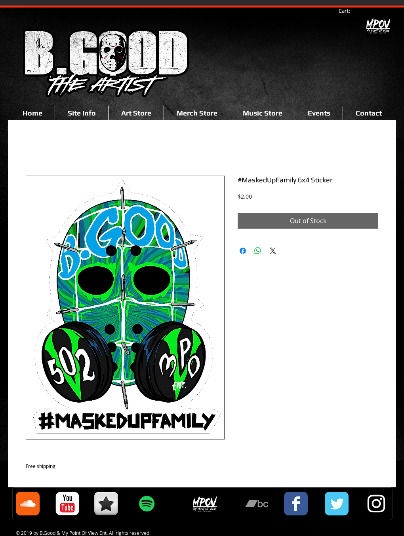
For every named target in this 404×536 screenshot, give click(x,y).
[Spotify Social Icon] (147, 503)
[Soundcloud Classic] (28, 503)
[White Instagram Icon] (376, 503)
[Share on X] (273, 251)
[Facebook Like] (42, 84)
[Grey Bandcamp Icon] (257, 503)
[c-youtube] (67, 503)
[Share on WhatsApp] (258, 251)
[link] (348, 11)
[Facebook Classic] (296, 503)
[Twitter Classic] (337, 503)
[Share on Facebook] (243, 251)
